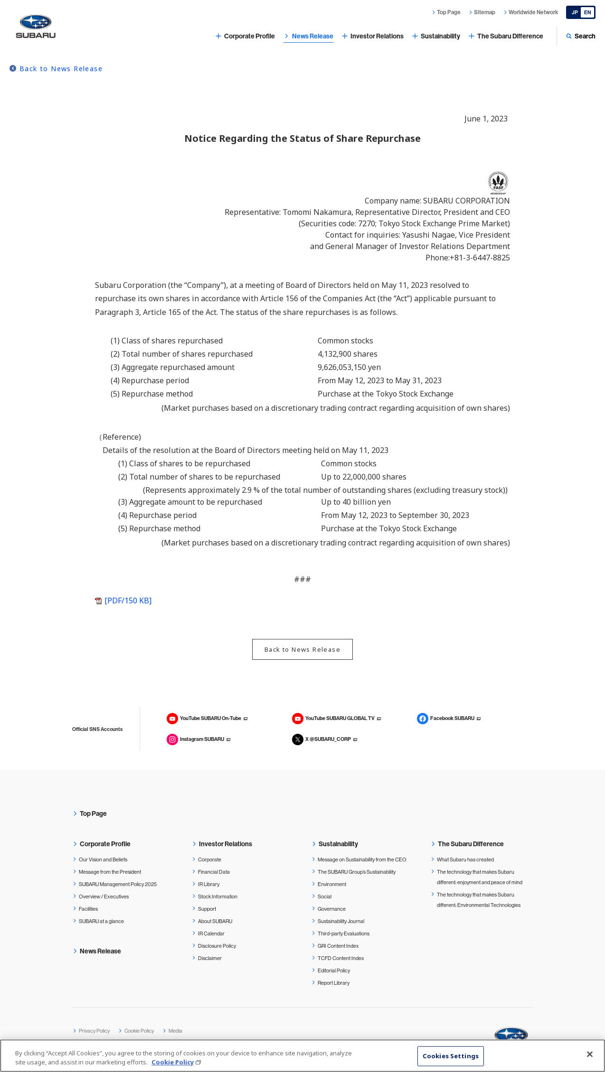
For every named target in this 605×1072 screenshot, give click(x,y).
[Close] (589, 1054)
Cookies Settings (451, 1056)
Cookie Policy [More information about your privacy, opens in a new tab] (172, 1062)
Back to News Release (61, 68)
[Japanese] (581, 12)
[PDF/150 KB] (127, 600)
